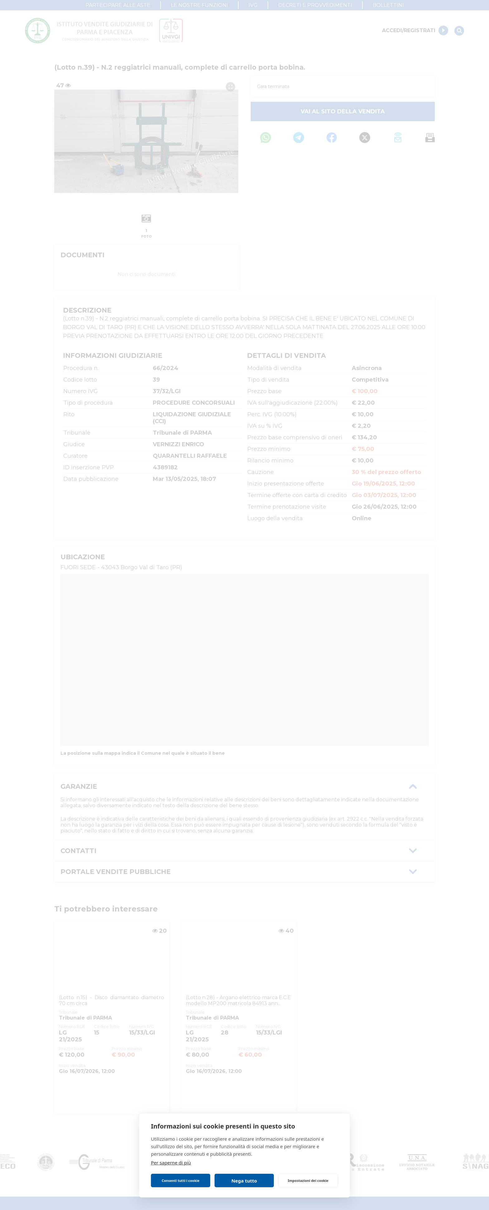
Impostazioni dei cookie (308, 1180)
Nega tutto (244, 1181)
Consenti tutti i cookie (180, 1180)
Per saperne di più (171, 1162)
